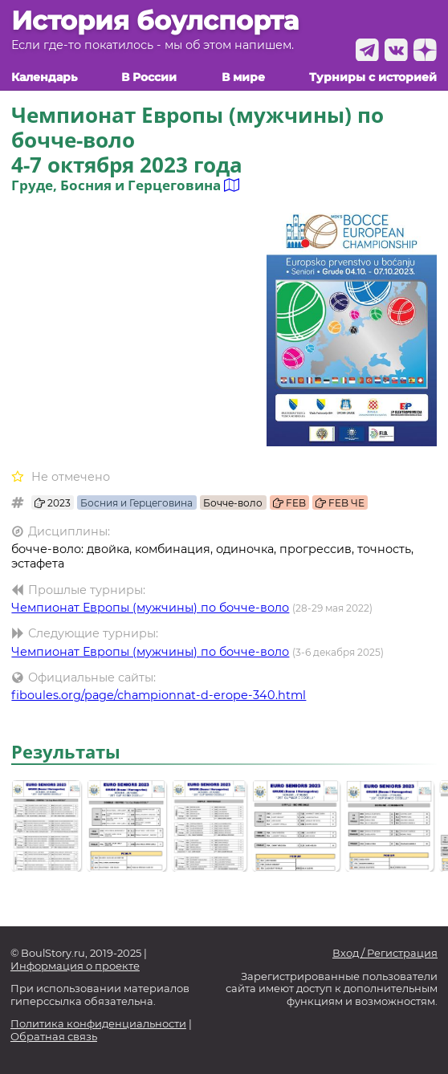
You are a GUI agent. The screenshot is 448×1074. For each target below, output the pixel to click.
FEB (289, 503)
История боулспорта (155, 21)
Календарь (44, 77)
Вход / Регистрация (385, 953)
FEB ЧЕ (340, 503)
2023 (53, 503)
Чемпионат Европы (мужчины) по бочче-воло (150, 607)
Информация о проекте (75, 966)
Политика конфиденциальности (98, 1024)
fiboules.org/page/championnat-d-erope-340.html (158, 695)
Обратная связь (53, 1037)
